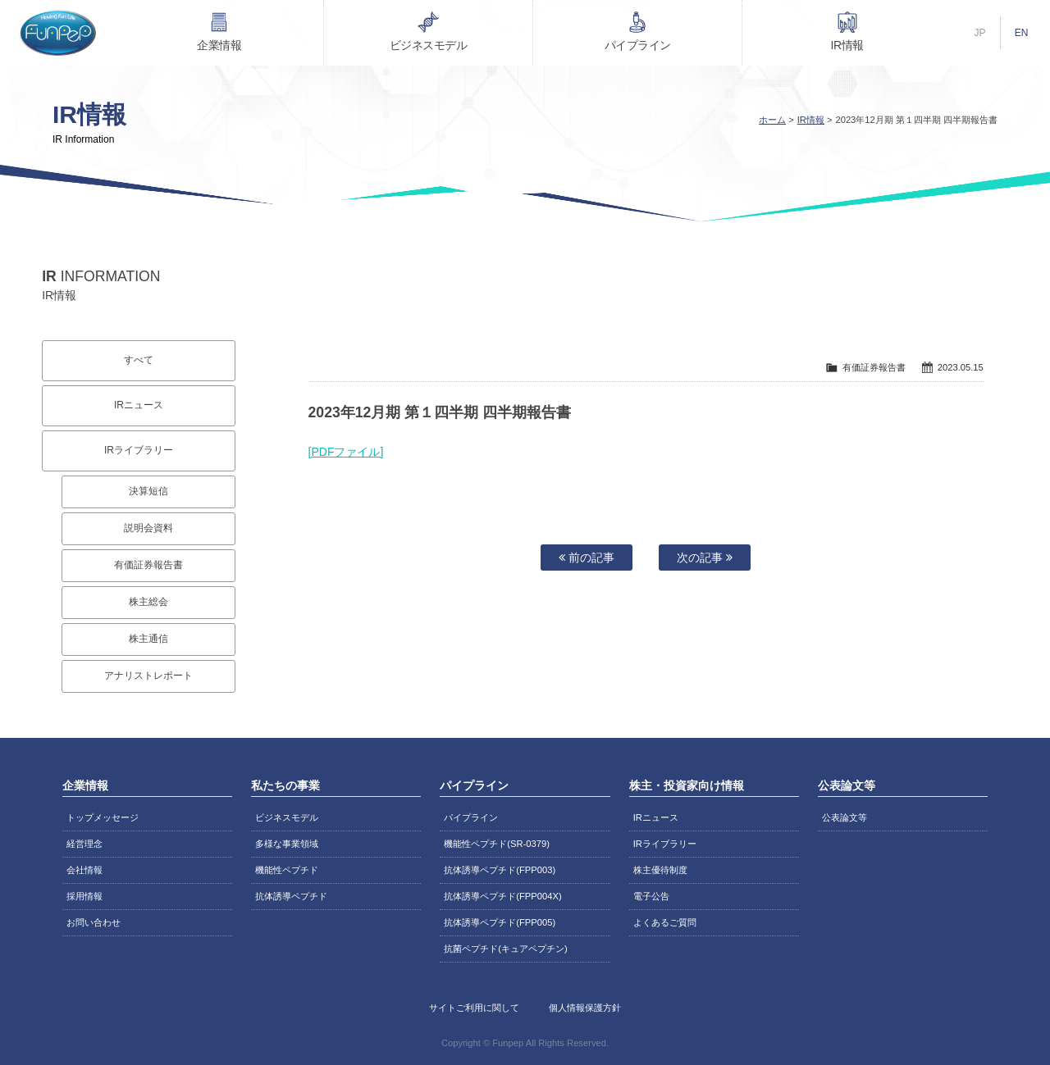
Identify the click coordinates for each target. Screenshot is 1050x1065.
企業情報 (219, 45)
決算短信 (148, 491)
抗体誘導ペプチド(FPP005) (499, 922)
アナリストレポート (148, 675)
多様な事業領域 (286, 844)
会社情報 (84, 870)
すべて (138, 360)
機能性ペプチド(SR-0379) (497, 844)
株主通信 (148, 638)
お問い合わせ (93, 922)
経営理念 (84, 844)
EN (1022, 33)
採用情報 (84, 896)
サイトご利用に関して (474, 1008)
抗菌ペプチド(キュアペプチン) (505, 948)
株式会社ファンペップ (57, 33)
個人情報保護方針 (585, 1008)
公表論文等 (844, 817)
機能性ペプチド (286, 870)
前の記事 (586, 557)
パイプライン (638, 45)
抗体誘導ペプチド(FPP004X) (502, 896)
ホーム (772, 120)
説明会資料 (148, 528)
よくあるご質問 (664, 922)
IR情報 (847, 45)
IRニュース (138, 405)
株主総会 (148, 602)
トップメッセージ (102, 817)
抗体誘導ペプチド (291, 896)
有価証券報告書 (148, 565)
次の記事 (705, 557)
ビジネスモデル (429, 45)
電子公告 (651, 896)
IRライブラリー (138, 450)
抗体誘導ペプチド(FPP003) (499, 870)
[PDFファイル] (346, 451)
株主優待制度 (660, 870)
